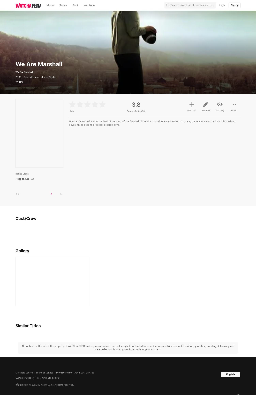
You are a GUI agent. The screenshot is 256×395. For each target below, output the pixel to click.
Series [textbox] (63, 5)
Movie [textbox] (50, 5)
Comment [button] (206, 107)
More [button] (233, 107)
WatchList (191, 106)
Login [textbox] (222, 5)
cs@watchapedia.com (48, 378)
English (230, 374)
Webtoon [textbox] (89, 5)
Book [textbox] (75, 5)
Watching (219, 106)
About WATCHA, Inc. (84, 372)
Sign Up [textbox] (234, 5)
